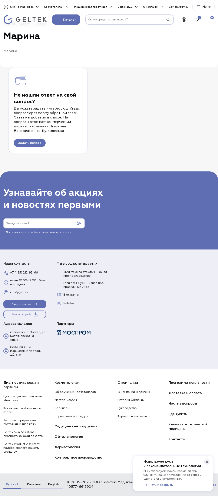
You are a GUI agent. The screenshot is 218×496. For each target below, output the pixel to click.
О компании (150, 7)
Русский (12, 484)
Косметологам (53, 7)
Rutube (65, 303)
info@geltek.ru (17, 292)
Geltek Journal (178, 7)
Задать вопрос (29, 143)
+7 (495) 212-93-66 (20, 272)
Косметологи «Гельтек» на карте (22, 410)
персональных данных (56, 232)
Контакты (177, 439)
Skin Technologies (18, 6)
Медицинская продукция (90, 7)
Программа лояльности (189, 383)
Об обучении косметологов (75, 392)
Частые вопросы (183, 403)
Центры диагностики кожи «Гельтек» (22, 398)
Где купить (178, 414)
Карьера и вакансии (132, 416)
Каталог (66, 19)
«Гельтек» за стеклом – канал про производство (82, 274)
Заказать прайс (25, 314)
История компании (131, 400)
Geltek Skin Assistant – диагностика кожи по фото (23, 434)
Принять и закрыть (158, 484)
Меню (203, 6)
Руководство (127, 408)
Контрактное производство (78, 457)
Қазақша (33, 484)
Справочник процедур (71, 416)
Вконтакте (68, 294)
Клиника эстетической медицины (188, 426)
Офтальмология (68, 437)
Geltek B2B (125, 7)
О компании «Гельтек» (134, 392)
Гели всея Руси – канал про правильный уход (80, 285)
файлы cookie (177, 471)
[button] (206, 462)
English (53, 484)
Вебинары (62, 408)
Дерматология (67, 447)
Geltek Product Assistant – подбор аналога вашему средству (23, 448)
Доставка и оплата (185, 393)
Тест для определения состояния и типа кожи (20, 422)
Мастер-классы (65, 400)
